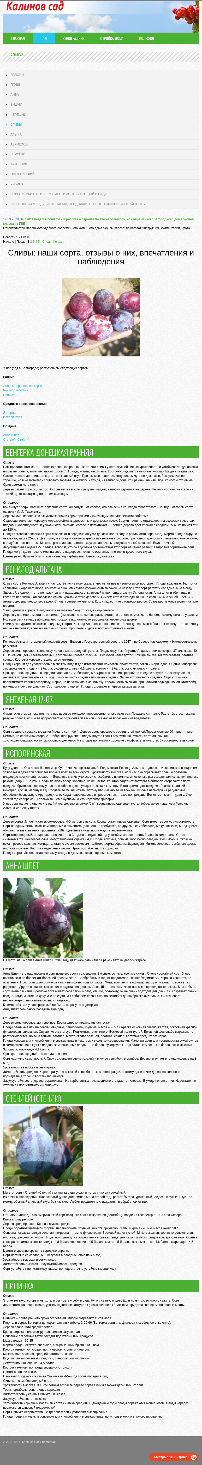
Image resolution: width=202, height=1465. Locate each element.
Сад (43, 38)
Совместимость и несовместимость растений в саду (58, 194)
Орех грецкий (22, 174)
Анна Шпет (11, 435)
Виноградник (74, 38)
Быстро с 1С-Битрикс (170, 1457)
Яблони (17, 75)
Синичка (9, 395)
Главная (18, 38)
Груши (15, 85)
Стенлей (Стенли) (16, 439)
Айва (14, 94)
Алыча (16, 134)
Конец (57, 242)
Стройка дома (111, 38)
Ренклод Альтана (15, 390)
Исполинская (12, 417)
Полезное (147, 38)
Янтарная (10, 413)
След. (46, 242)
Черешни (18, 115)
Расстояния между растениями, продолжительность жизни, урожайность (77, 204)
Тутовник (18, 164)
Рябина (16, 184)
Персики (17, 154)
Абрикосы (19, 144)
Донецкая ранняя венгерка (22, 386)
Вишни (16, 104)
